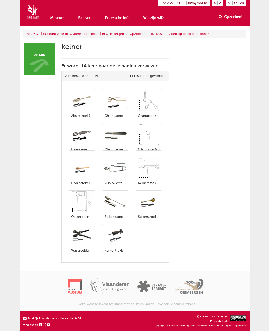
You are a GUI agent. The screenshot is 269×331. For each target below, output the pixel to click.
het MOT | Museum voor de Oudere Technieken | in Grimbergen (75, 34)
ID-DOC (157, 34)
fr (235, 3)
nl (229, 3)
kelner (204, 34)
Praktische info (117, 18)
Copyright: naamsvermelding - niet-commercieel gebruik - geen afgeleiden (199, 325)
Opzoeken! (230, 17)
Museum (57, 18)
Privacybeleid (218, 321)
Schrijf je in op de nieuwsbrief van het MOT (52, 318)
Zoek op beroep (181, 34)
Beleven (84, 18)
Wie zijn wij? (153, 18)
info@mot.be (198, 3)
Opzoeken (137, 34)
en (242, 3)
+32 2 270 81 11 (172, 3)
